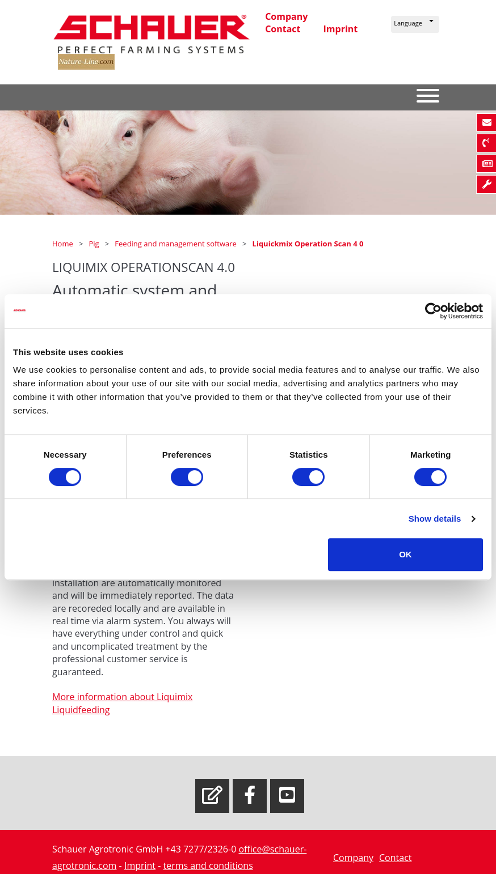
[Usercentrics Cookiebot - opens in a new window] (433, 310)
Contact (282, 29)
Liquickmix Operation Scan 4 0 (308, 243)
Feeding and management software (176, 243)
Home (63, 243)
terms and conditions (208, 865)
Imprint (340, 29)
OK (405, 554)
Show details (435, 518)
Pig (95, 243)
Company (286, 16)
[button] (415, 24)
